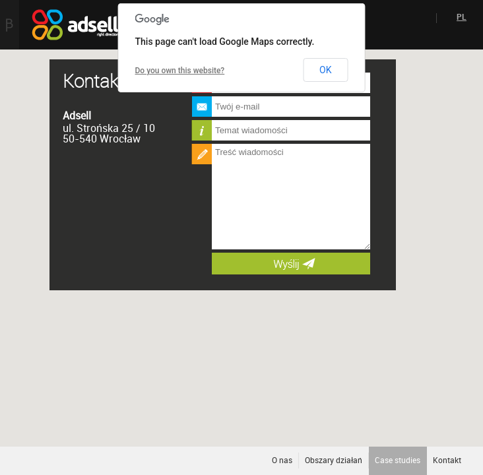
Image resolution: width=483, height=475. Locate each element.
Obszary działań (333, 460)
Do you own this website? (180, 70)
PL (462, 17)
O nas (282, 460)
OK (325, 70)
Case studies (397, 460)
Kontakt (447, 460)
